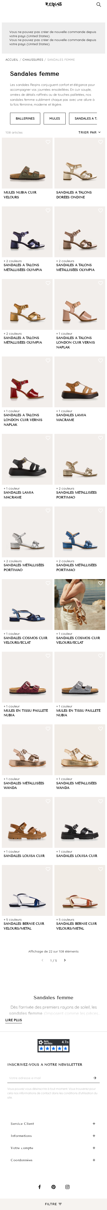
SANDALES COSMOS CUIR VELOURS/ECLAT (25, 640)
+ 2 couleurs (13, 261)
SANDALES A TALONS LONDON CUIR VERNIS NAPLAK (75, 343)
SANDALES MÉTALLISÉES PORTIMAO (76, 495)
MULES (54, 118)
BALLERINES (25, 118)
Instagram (67, 1190)
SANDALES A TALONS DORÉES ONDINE (74, 195)
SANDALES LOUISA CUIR (24, 856)
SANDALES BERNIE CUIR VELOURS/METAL (24, 926)
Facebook (39, 1190)
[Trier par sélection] (90, 132)
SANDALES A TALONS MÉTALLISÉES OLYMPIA (23, 267)
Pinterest (53, 1190)
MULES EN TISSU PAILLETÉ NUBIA (26, 713)
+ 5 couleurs (13, 919)
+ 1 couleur (64, 333)
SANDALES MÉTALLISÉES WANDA (24, 785)
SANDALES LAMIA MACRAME (71, 417)
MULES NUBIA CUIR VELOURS (20, 195)
